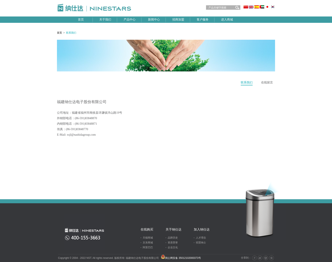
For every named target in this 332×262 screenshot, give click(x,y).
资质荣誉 (173, 242)
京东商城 (148, 242)
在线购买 (147, 229)
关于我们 (105, 19)
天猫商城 (148, 237)
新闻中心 (154, 19)
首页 (81, 19)
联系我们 (247, 82)
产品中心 (130, 19)
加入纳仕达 (202, 229)
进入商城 (227, 19)
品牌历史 (173, 237)
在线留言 (267, 82)
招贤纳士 (201, 242)
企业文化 (173, 247)
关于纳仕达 (173, 229)
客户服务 (203, 19)
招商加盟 (178, 19)
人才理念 (201, 237)
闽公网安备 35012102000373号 (181, 258)
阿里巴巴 (148, 247)
